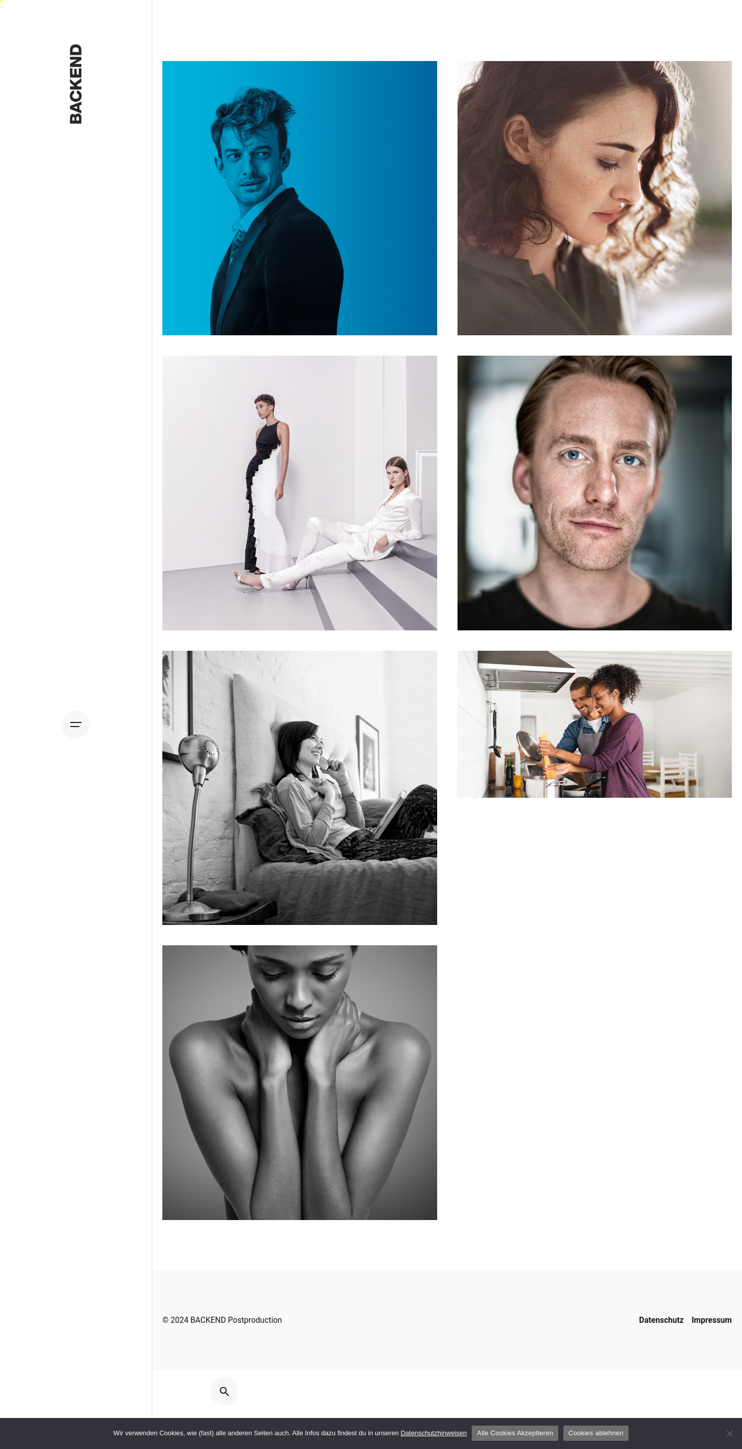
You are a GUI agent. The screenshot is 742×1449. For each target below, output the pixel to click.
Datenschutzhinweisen (434, 1433)
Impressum (712, 1320)
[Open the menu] (76, 724)
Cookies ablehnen (595, 1433)
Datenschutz (661, 1320)
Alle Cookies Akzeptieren (515, 1433)
